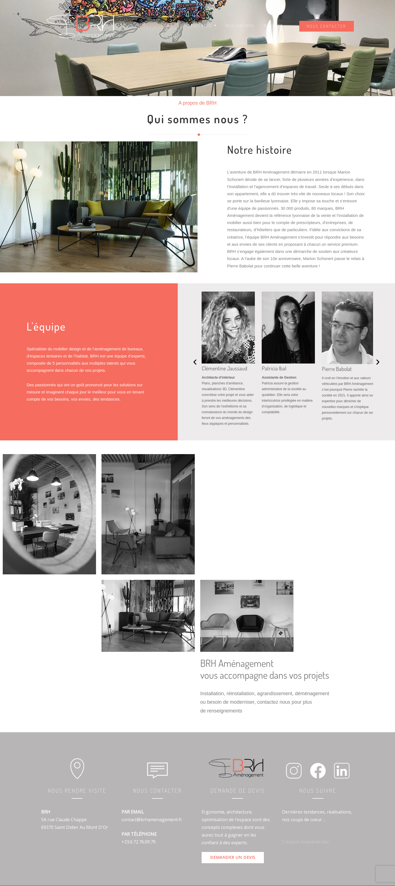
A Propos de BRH (161, 25)
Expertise (203, 25)
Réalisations (240, 25)
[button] (194, 361)
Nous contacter (326, 26)
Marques (273, 25)
